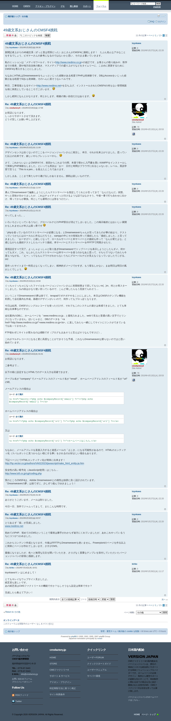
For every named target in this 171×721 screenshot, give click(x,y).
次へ (164, 599)
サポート (87, 6)
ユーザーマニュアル (97, 670)
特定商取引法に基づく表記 (63, 688)
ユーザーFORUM (95, 657)
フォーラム (101, 6)
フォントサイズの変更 (163, 15)
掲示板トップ (14, 16)
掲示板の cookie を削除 (128, 631)
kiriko (11, 568)
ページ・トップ (149, 714)
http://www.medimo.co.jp (68, 62)
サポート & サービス (60, 676)
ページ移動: (129, 612)
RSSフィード (22, 695)
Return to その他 (12, 612)
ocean (99, 638)
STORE (53, 663)
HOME (15, 6)
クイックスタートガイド (99, 663)
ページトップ (165, 99)
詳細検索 (157, 7)
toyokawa (13, 47)
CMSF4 (26, 6)
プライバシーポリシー (22, 682)
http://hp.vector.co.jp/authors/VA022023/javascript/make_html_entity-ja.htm (44, 463)
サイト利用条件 (57, 694)
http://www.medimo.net (49, 85)
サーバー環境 (93, 676)
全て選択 (19, 394)
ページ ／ (154, 35)
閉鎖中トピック (10, 35)
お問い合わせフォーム (22, 679)
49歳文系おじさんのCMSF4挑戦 (30, 30)
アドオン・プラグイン (45, 6)
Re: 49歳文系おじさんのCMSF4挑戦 (28, 104)
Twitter (18, 701)
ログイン (162, 21)
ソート (90, 599)
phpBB (74, 636)
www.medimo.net (14, 526)
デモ (63, 6)
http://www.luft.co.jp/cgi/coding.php (23, 473)
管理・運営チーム (109, 631)
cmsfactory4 (14, 108)
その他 (25, 16)
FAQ (152, 21)
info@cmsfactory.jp (29, 674)
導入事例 (74, 6)
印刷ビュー (158, 15)
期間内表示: (64, 599)
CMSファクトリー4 (59, 670)
